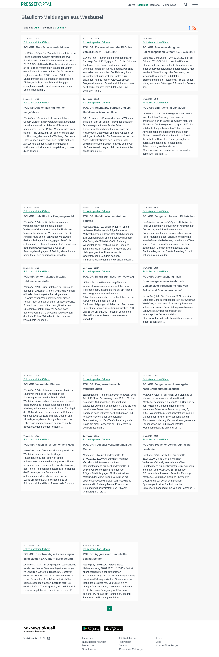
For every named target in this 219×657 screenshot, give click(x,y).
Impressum (88, 638)
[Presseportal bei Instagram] (47, 638)
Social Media (89, 649)
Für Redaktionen (128, 638)
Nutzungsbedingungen (94, 642)
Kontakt (160, 638)
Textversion (125, 642)
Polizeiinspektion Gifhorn (37, 42)
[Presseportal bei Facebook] (39, 639)
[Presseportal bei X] (43, 639)
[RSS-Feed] (194, 28)
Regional (155, 5)
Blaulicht (142, 5)
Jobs (158, 642)
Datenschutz (89, 646)
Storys (131, 5)
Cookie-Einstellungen (167, 646)
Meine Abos (169, 5)
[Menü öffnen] (195, 4)
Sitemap (123, 646)
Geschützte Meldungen (131, 649)
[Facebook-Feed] (189, 28)
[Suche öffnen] (186, 4)
